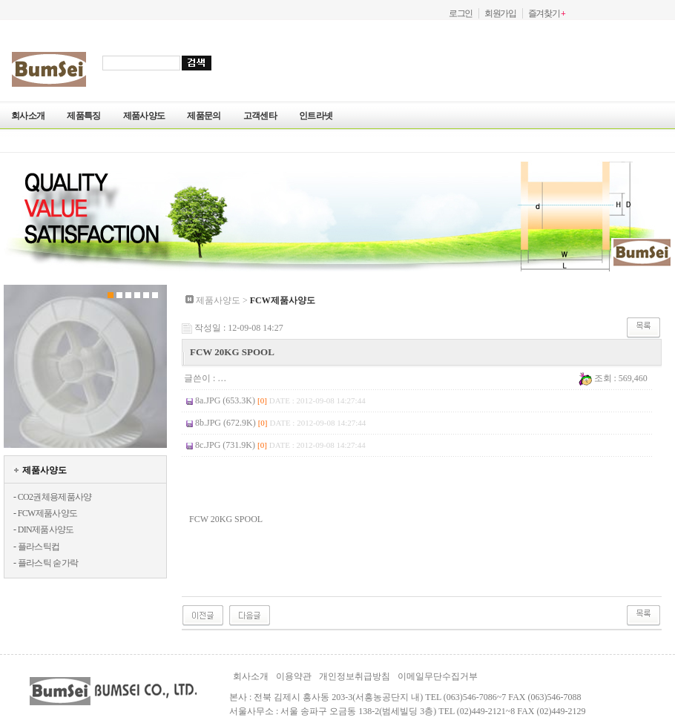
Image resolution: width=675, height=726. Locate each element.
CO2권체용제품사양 (55, 497)
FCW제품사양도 (48, 513)
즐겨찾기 (546, 13)
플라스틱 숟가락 (48, 563)
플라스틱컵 (39, 546)
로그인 (460, 13)
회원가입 (500, 13)
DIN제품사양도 (46, 529)
